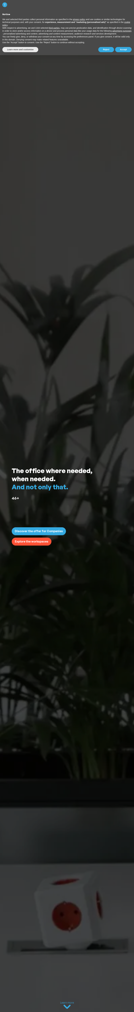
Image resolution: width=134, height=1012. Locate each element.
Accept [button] (123, 49)
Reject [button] (106, 49)
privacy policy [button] (79, 19)
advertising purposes (121, 31)
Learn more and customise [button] (20, 49)
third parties (54, 28)
